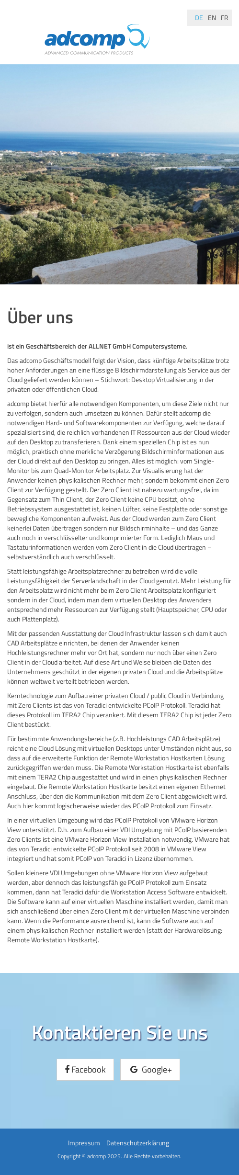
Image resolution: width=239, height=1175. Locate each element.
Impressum (84, 1143)
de (199, 17)
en (212, 17)
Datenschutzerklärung (137, 1143)
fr (224, 17)
